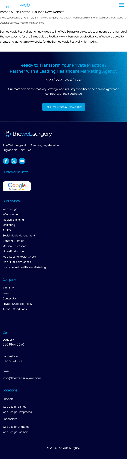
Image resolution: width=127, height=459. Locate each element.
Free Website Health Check (19, 256)
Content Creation (13, 241)
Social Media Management (19, 235)
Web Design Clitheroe (16, 427)
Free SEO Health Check (17, 262)
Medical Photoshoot (15, 246)
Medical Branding (13, 219)
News (6, 293)
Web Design (10, 209)
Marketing (9, 225)
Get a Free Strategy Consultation (63, 107)
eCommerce (10, 214)
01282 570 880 (13, 361)
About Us (8, 288)
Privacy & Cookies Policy (17, 304)
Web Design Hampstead (17, 412)
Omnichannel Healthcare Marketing (24, 267)
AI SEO (7, 230)
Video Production (13, 251)
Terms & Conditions (15, 309)
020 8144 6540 (13, 344)
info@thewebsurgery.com (22, 378)
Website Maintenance (31, 22)
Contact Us (10, 298)
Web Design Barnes (14, 407)
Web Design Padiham (15, 432)
